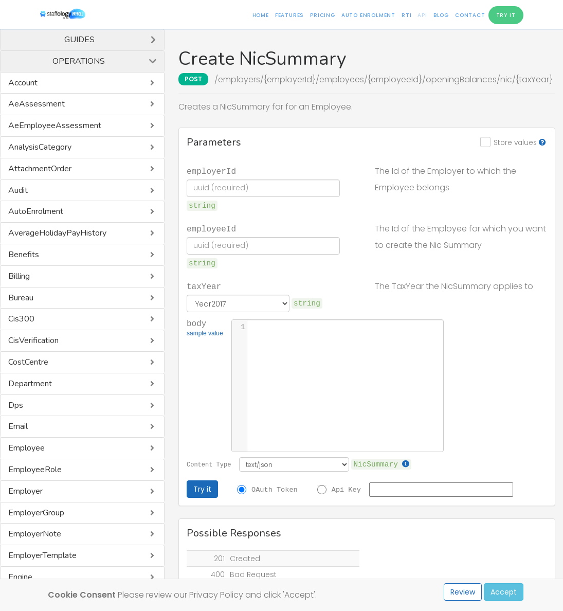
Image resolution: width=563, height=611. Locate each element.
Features (289, 15)
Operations (78, 61)
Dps (15, 405)
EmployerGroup (36, 512)
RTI (406, 15)
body (205, 328)
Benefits (23, 254)
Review (462, 592)
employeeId (211, 228)
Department (30, 383)
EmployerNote (34, 534)
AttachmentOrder (39, 168)
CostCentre (28, 362)
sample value (205, 334)
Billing (19, 276)
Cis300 (21, 319)
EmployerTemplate (42, 555)
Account (23, 82)
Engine (20, 577)
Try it (202, 489)
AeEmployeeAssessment (54, 125)
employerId (211, 170)
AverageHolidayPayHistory (57, 233)
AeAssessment (36, 104)
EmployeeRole (35, 469)
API (422, 15)
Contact (470, 15)
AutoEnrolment (35, 211)
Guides (79, 39)
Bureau (20, 297)
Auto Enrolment (368, 15)
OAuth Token (274, 489)
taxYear (204, 286)
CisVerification (33, 340)
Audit (18, 190)
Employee (26, 448)
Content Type (209, 464)
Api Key (346, 489)
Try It (506, 15)
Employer (25, 491)
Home (260, 15)
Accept (504, 592)
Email (18, 426)
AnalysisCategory (39, 147)
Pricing (322, 15)
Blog (441, 15)
